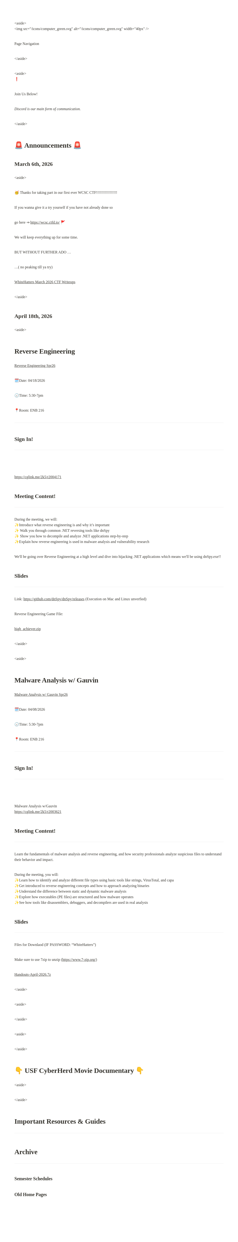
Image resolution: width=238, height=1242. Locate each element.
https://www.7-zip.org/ (79, 960)
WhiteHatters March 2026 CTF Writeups (44, 282)
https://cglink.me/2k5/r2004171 (37, 477)
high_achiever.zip (27, 629)
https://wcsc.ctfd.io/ (45, 222)
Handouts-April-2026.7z (32, 974)
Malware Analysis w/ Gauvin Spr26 (41, 694)
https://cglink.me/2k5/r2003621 (37, 812)
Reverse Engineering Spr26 (34, 366)
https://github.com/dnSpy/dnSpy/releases (54, 599)
